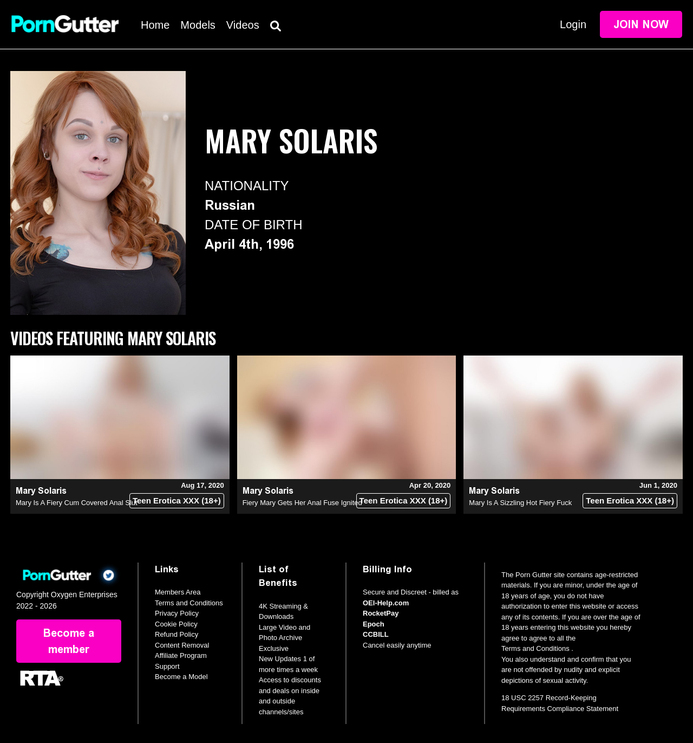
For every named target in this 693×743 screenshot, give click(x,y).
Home (155, 25)
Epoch (373, 624)
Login (573, 24)
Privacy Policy (177, 613)
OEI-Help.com (386, 603)
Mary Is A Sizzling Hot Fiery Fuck (520, 503)
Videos (242, 25)
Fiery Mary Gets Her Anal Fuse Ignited (302, 503)
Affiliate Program (181, 655)
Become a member (68, 641)
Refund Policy (176, 634)
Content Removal (182, 645)
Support (167, 666)
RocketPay (380, 613)
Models (197, 25)
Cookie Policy (176, 624)
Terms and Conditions (189, 603)
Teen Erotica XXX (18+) (177, 500)
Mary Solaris (41, 491)
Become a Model (181, 677)
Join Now (641, 24)
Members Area (178, 592)
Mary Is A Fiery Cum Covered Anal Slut (77, 503)
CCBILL (376, 634)
